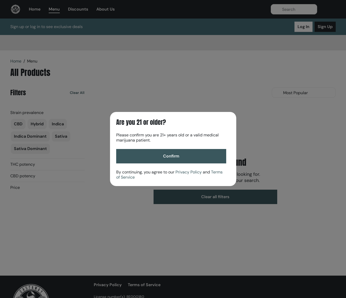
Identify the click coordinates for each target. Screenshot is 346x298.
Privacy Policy (188, 172)
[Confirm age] (171, 156)
